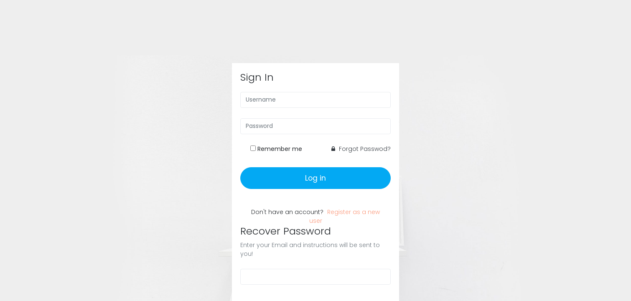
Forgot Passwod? (361, 149)
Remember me (279, 149)
